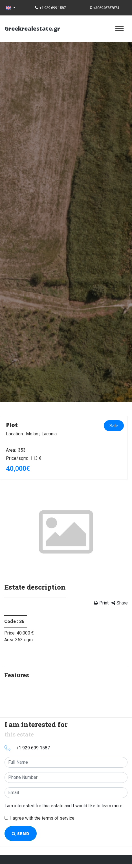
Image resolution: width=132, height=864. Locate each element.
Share (119, 603)
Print (101, 603)
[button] (13, 531)
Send (20, 833)
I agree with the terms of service (42, 818)
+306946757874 (104, 8)
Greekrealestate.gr (32, 28)
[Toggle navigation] (119, 28)
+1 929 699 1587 (50, 8)
